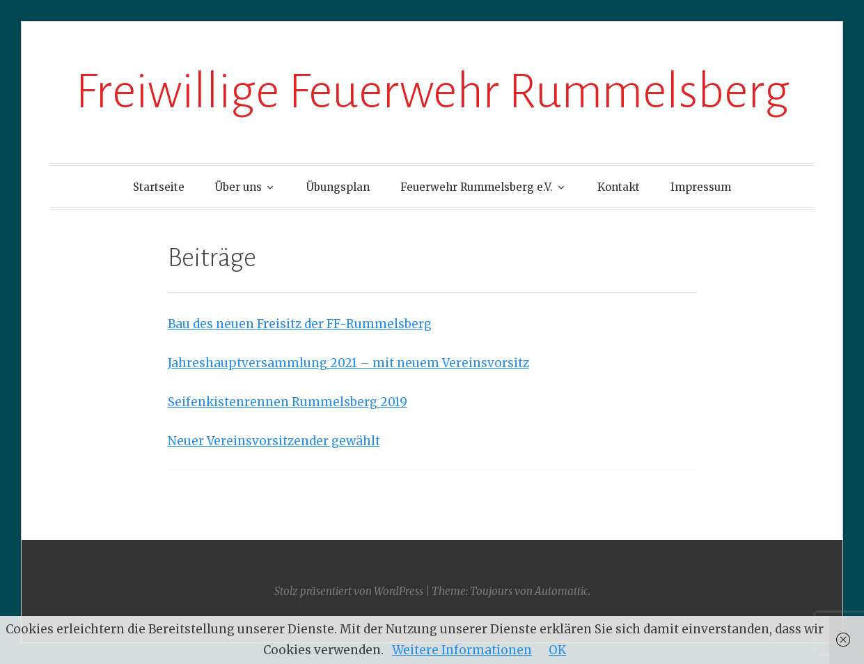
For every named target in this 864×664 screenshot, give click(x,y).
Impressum (700, 187)
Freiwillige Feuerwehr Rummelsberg (432, 91)
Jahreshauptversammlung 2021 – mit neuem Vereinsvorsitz (348, 363)
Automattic (561, 591)
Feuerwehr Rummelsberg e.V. (476, 187)
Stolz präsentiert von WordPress (348, 591)
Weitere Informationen (462, 650)
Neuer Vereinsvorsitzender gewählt (274, 441)
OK (557, 650)
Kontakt (618, 187)
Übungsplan (338, 187)
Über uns (238, 187)
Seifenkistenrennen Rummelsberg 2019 (287, 402)
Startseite (158, 187)
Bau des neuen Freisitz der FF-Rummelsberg (300, 324)
